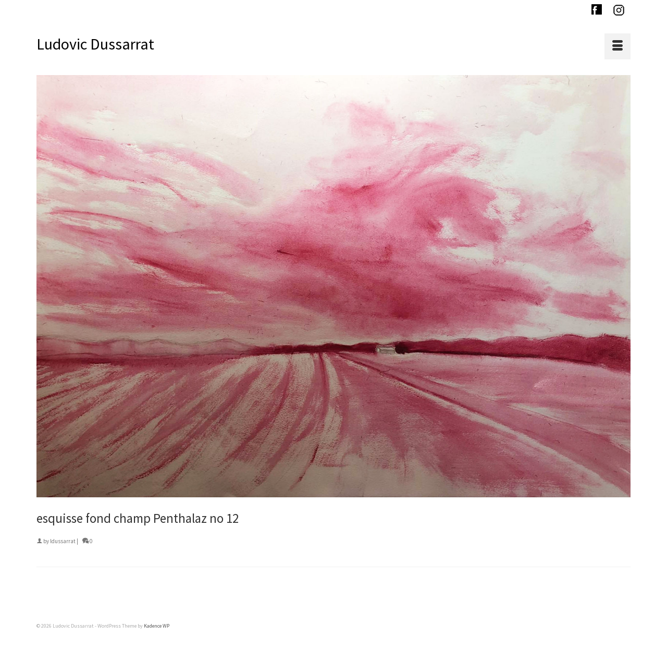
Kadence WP (156, 625)
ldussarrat (63, 541)
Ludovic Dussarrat (95, 44)
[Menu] (617, 46)
